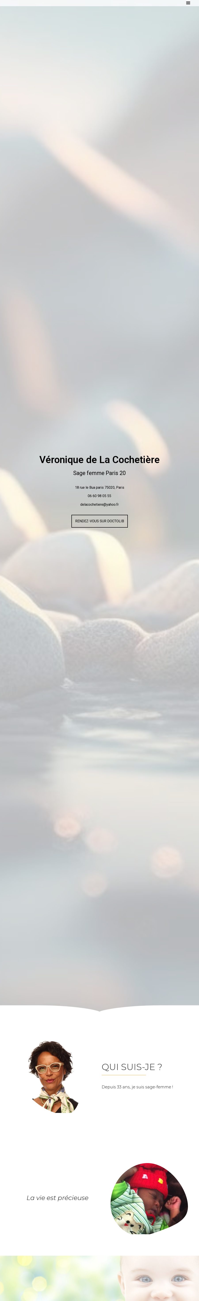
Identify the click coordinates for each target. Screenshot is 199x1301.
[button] (188, 3)
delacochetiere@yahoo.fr (99, 504)
